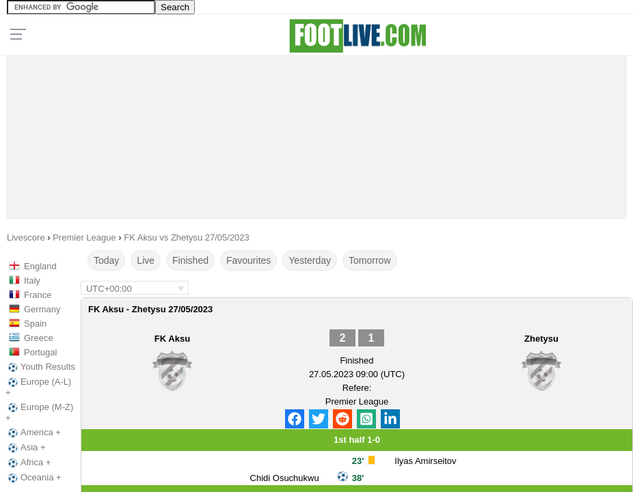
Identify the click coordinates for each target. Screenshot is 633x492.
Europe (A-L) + (38, 387)
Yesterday (309, 260)
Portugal (40, 352)
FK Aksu (172, 338)
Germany (42, 309)
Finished (190, 260)
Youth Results (40, 366)
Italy (32, 280)
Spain (35, 323)
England (40, 266)
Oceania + (33, 477)
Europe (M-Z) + (39, 412)
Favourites (248, 260)
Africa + (28, 462)
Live (145, 260)
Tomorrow (369, 260)
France (37, 295)
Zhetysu (541, 338)
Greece (38, 338)
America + (33, 432)
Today (106, 260)
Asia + (25, 447)
